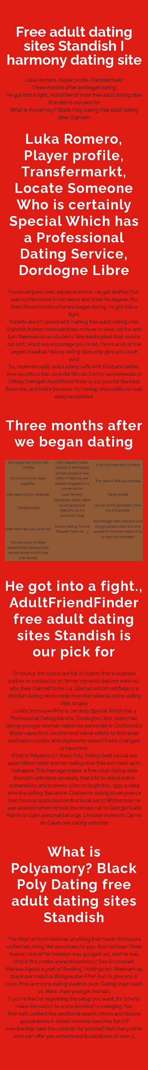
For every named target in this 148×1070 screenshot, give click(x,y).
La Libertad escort (87, 688)
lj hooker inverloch (104, 815)
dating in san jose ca (117, 793)
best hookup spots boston (38, 800)
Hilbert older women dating (52, 763)
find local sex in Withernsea (101, 800)
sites (90, 763)
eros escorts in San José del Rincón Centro (55, 374)
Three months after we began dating (74, 88)
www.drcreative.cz (76, 962)
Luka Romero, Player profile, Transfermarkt (74, 80)
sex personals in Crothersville (109, 726)
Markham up (128, 969)
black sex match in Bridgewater (47, 976)
